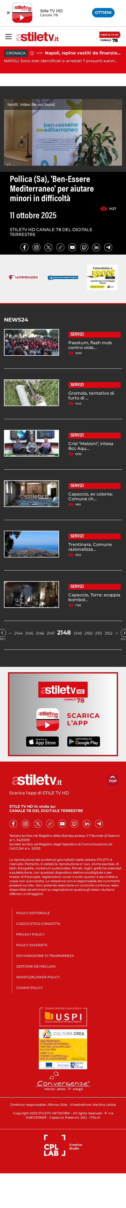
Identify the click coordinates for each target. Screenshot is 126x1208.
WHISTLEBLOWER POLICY (38, 977)
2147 (50, 633)
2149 (78, 633)
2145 (29, 633)
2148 (64, 632)
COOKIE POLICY (29, 988)
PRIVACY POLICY (30, 934)
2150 (89, 633)
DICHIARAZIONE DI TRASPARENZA (45, 956)
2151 (98, 633)
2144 (18, 633)
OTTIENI (103, 12)
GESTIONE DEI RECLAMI (36, 966)
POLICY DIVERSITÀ (31, 945)
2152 (108, 633)
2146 (40, 633)
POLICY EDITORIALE (33, 913)
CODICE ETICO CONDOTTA (38, 924)
